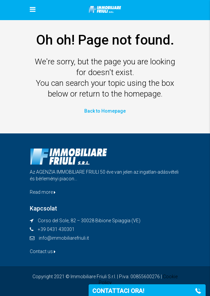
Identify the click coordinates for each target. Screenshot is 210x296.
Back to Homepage (105, 111)
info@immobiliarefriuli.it (64, 238)
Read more (43, 192)
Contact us (43, 251)
